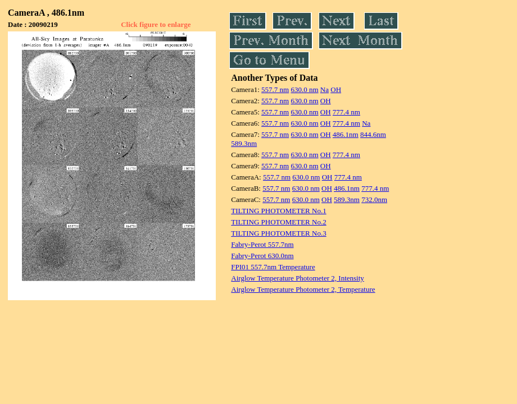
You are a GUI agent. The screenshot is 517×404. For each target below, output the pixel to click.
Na (324, 89)
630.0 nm (304, 89)
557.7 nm (275, 89)
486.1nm (346, 134)
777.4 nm (346, 112)
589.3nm (244, 143)
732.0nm (374, 199)
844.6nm (373, 134)
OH (335, 89)
